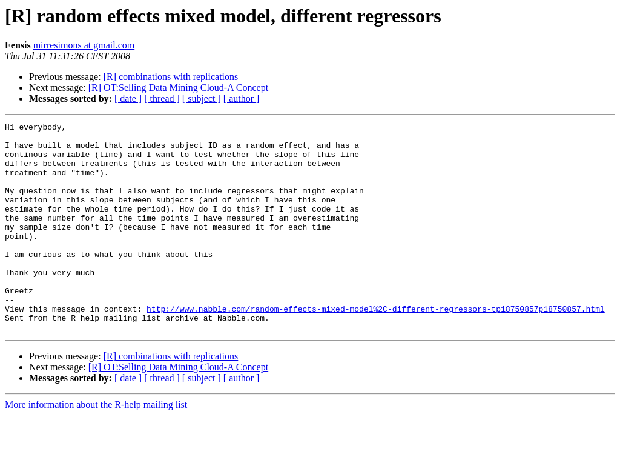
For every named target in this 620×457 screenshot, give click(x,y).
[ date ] (128, 98)
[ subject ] (201, 98)
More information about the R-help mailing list (96, 446)
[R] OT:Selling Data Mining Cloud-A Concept (178, 87)
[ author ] (241, 98)
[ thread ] (162, 98)
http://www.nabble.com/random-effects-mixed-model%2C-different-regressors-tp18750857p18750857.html (376, 346)
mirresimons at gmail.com (84, 45)
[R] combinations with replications (171, 77)
